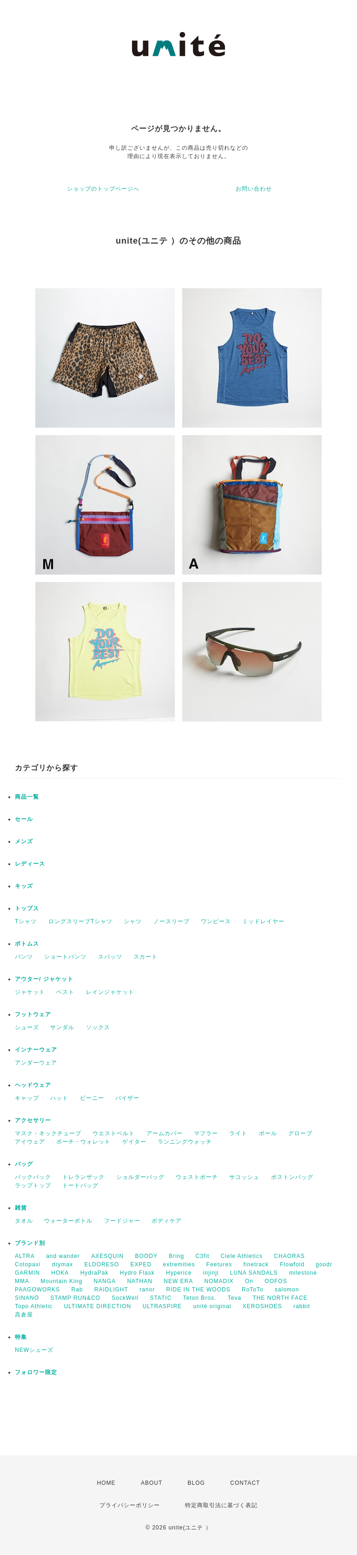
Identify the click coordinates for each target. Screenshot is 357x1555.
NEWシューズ (34, 1350)
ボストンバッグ (292, 1177)
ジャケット (30, 992)
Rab (77, 1289)
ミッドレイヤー (263, 921)
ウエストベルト (114, 1133)
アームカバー (164, 1133)
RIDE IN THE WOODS (198, 1289)
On (249, 1281)
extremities (179, 1264)
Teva (234, 1298)
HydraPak (94, 1273)
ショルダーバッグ (140, 1177)
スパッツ (110, 956)
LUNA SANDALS (254, 1273)
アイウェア (30, 1141)
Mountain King (61, 1281)
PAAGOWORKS (37, 1289)
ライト (238, 1133)
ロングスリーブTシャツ (80, 921)
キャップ (27, 1098)
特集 (21, 1337)
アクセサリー (33, 1120)
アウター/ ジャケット (44, 979)
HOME (106, 1483)
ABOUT (151, 1483)
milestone (303, 1273)
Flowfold (292, 1264)
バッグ (24, 1164)
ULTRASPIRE (162, 1306)
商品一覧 (27, 797)
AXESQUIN (107, 1256)
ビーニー (92, 1098)
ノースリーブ (171, 921)
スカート (145, 956)
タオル (24, 1221)
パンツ (24, 956)
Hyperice (179, 1273)
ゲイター (134, 1141)
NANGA (104, 1281)
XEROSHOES (262, 1306)
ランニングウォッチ (185, 1141)
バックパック (33, 1177)
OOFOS (275, 1281)
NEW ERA (178, 1281)
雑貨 (21, 1207)
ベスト (65, 992)
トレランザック (83, 1177)
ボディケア (167, 1221)
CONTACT (245, 1483)
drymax (62, 1264)
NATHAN (139, 1281)
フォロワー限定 (36, 1372)
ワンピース (216, 921)
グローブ (300, 1133)
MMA (22, 1281)
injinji (211, 1273)
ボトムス (27, 943)
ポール (268, 1133)
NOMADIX (219, 1281)
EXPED (141, 1264)
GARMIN (27, 1273)
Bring (176, 1256)
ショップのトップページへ (103, 188)
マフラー (206, 1133)
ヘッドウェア (33, 1085)
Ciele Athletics (242, 1256)
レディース (30, 863)
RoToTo (253, 1289)
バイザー (127, 1098)
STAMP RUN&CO (75, 1298)
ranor (147, 1289)
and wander (63, 1256)
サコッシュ (244, 1177)
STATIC (161, 1298)
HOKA (60, 1273)
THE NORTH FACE (279, 1298)
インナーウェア (36, 1049)
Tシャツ (26, 921)
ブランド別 (30, 1243)
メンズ (24, 841)
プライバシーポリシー (129, 1505)
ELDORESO (101, 1264)
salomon (287, 1289)
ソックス (98, 1027)
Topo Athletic (34, 1306)
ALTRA (25, 1256)
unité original (212, 1306)
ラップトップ (33, 1185)
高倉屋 (24, 1314)
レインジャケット (110, 992)
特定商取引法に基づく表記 (221, 1505)
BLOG (196, 1483)
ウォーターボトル (68, 1221)
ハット (59, 1098)
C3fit (203, 1256)
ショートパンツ (65, 956)
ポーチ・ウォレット (83, 1141)
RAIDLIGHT (111, 1289)
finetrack (256, 1264)
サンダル (62, 1027)
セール (24, 819)
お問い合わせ (254, 188)
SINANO (27, 1298)
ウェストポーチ (197, 1177)
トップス (27, 908)
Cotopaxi (27, 1264)
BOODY (146, 1256)
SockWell (125, 1298)
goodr (324, 1264)
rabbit (301, 1306)
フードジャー (122, 1221)
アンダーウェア (36, 1062)
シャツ (133, 921)
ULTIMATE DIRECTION (97, 1306)
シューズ (27, 1027)
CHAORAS (289, 1256)
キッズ (24, 886)
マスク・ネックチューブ (48, 1133)
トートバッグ (80, 1185)
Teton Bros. (200, 1298)
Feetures (219, 1264)
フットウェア (33, 1014)
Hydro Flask (137, 1273)
